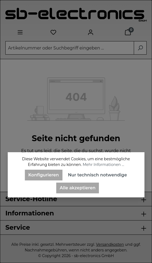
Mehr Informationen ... (103, 164)
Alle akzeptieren (77, 187)
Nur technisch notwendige (97, 174)
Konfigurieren (43, 174)
